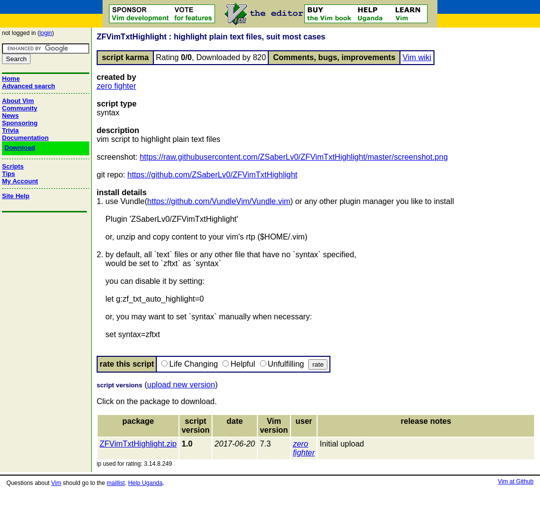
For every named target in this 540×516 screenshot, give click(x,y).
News (10, 115)
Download (19, 147)
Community (19, 108)
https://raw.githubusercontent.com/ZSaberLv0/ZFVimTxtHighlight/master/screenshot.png (294, 157)
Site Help (16, 196)
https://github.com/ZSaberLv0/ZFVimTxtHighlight (212, 175)
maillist (116, 483)
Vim (56, 483)
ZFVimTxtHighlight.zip (138, 444)
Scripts (13, 166)
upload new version (181, 384)
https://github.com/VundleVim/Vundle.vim (218, 201)
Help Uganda (145, 483)
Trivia (10, 130)
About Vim (18, 100)
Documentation (25, 137)
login (45, 33)
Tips (8, 173)
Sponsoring (19, 123)
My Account (20, 181)
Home (11, 78)
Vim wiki (416, 57)
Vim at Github (515, 481)
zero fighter (116, 86)
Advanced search (28, 86)
